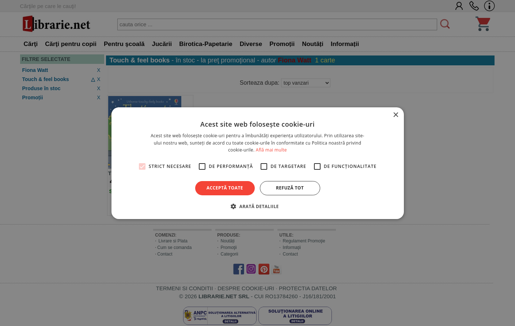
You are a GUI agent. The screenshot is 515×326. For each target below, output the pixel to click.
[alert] (257, 163)
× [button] (395, 115)
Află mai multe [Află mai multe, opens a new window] (271, 150)
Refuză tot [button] (290, 188)
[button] (257, 206)
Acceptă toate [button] (225, 188)
